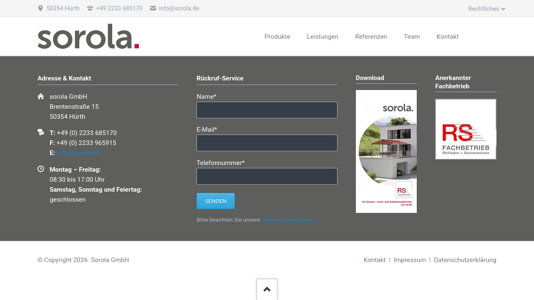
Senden (216, 201)
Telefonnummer (220, 162)
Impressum (410, 260)
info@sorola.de (78, 153)
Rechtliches (484, 8)
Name (210, 96)
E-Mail (210, 129)
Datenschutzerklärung (289, 220)
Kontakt (375, 260)
